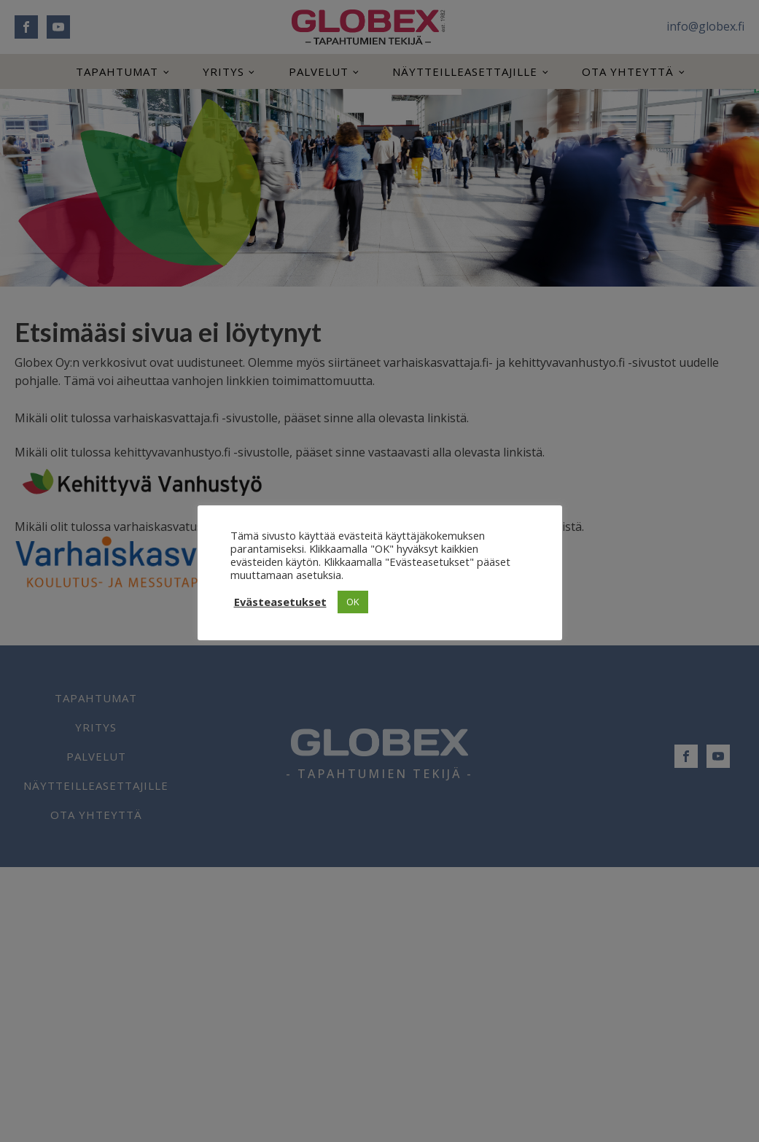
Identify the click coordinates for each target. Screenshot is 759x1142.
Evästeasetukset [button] (280, 601)
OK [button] (352, 601)
